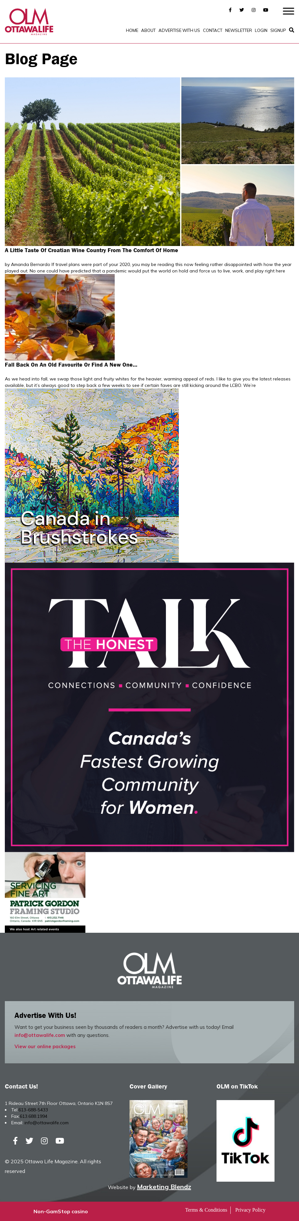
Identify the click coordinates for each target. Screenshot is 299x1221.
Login (261, 30)
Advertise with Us (179, 30)
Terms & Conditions (206, 1210)
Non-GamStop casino (61, 1211)
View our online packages (45, 1046)
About (148, 30)
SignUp (278, 30)
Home (132, 30)
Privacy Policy (250, 1210)
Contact (212, 30)
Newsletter (238, 30)
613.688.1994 (33, 1116)
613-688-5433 (33, 1110)
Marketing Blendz (164, 1187)
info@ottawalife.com (39, 1035)
